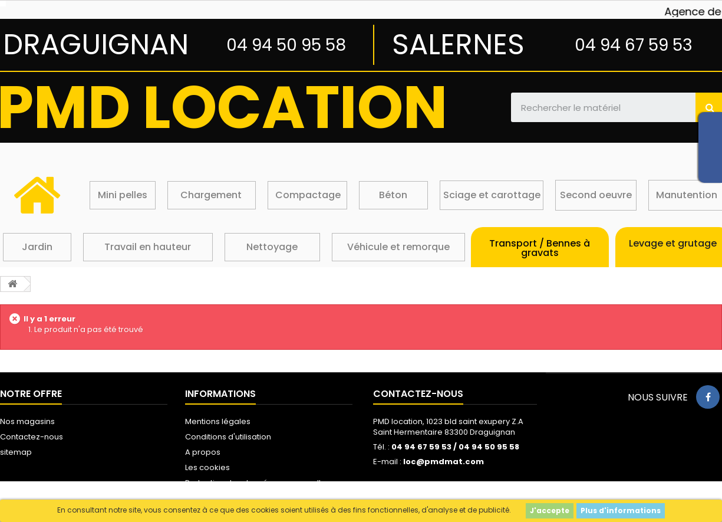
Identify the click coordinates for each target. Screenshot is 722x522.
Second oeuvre (596, 195)
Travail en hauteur (147, 247)
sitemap (16, 452)
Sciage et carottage (491, 195)
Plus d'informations (621, 510)
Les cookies (207, 467)
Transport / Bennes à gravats (539, 248)
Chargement (211, 195)
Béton (393, 195)
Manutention (686, 195)
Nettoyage (272, 247)
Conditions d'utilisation (228, 436)
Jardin (37, 247)
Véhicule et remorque (398, 247)
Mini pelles (122, 195)
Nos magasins (27, 421)
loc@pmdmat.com (443, 461)
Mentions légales (217, 421)
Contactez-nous (31, 436)
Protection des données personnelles (257, 482)
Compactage (308, 195)
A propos (202, 452)
